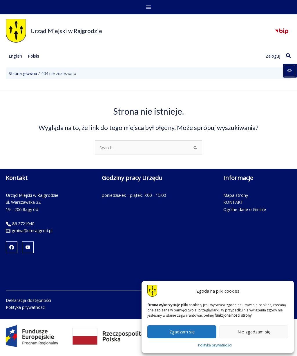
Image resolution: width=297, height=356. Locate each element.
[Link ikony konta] (273, 55)
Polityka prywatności (215, 345)
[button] (288, 56)
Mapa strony (235, 195)
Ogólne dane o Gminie (244, 209)
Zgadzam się (182, 332)
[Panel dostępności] (290, 71)
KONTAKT (233, 202)
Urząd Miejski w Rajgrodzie (66, 30)
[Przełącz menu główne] (148, 7)
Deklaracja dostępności (28, 300)
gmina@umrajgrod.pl (32, 230)
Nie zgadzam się (254, 332)
